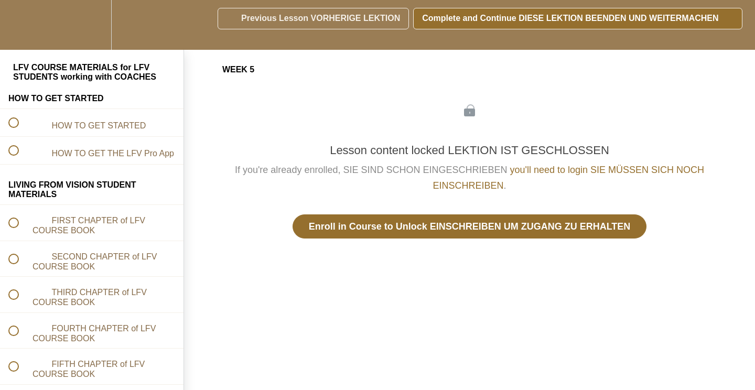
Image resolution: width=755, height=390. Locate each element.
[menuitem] (91, 25)
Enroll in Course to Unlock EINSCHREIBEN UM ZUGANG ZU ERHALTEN (470, 226)
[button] (19, 25)
